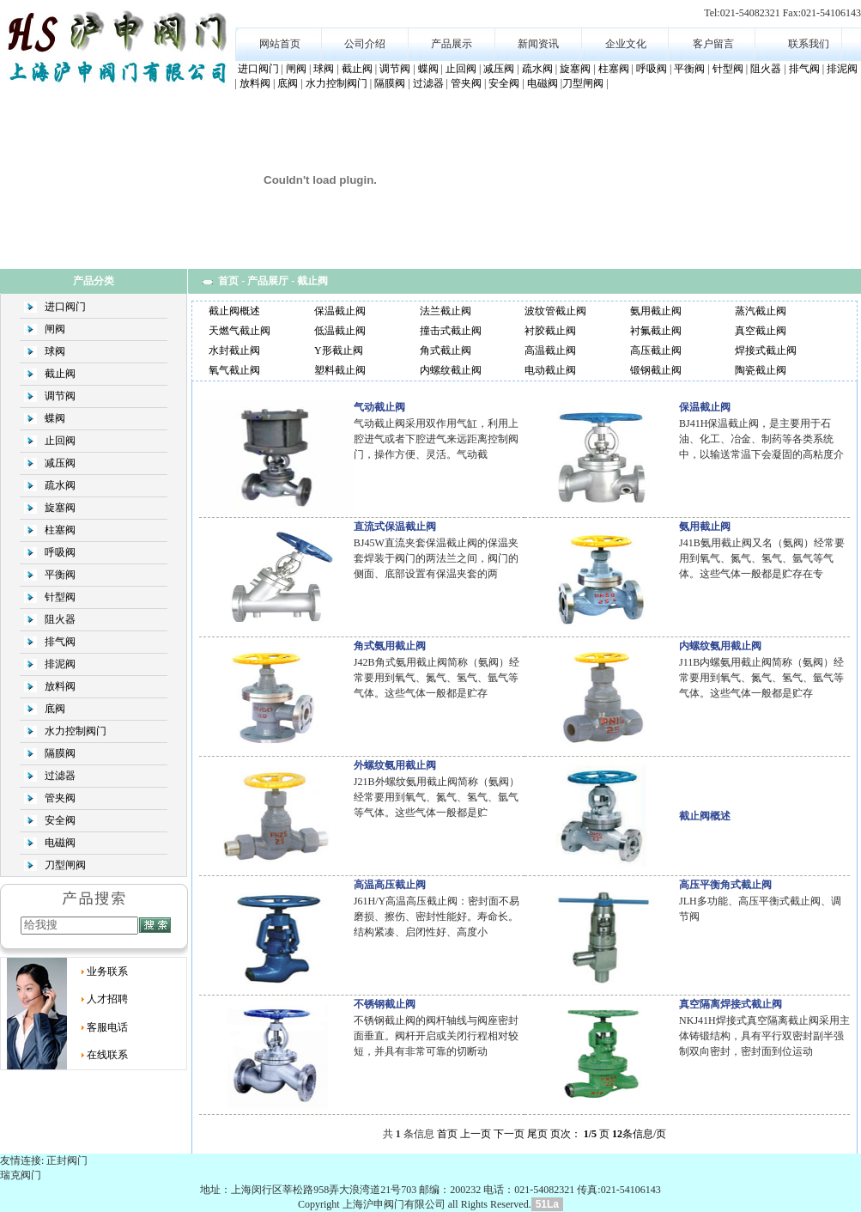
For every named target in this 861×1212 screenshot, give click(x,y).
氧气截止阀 (234, 370)
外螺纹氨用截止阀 (395, 765)
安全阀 (503, 83)
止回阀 (461, 69)
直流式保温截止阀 (395, 527)
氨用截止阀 (656, 311)
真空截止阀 (760, 331)
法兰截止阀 (445, 311)
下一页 (509, 1134)
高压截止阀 (656, 350)
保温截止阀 (340, 311)
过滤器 (428, 83)
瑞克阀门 (20, 1175)
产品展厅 (267, 281)
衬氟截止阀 (656, 331)
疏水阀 (537, 69)
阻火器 (765, 69)
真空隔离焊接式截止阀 (730, 1004)
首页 (228, 281)
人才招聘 (107, 999)
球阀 (323, 69)
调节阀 (394, 69)
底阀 (287, 83)
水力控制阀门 (336, 83)
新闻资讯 (538, 44)
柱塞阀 (613, 69)
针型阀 (727, 69)
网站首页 (279, 44)
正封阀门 (67, 1160)
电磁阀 (542, 83)
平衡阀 (689, 69)
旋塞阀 (575, 69)
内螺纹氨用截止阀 (720, 646)
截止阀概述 (234, 311)
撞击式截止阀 (451, 331)
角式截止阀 (445, 350)
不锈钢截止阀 (384, 1004)
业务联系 (107, 971)
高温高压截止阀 (390, 885)
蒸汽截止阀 (760, 311)
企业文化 (625, 44)
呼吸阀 (651, 69)
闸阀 (296, 69)
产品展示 (451, 44)
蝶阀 (428, 69)
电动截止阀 (550, 370)
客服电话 (107, 1027)
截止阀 (357, 69)
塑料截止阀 (340, 370)
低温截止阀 (340, 331)
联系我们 (808, 44)
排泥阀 (842, 69)
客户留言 (713, 44)
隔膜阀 (389, 83)
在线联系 (107, 1055)
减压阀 (498, 69)
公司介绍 (364, 44)
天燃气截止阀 (239, 331)
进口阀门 (258, 69)
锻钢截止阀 (656, 370)
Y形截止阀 (338, 350)
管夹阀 (466, 83)
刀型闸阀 (582, 83)
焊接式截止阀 (766, 350)
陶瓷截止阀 (760, 370)
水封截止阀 (234, 350)
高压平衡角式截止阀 (725, 885)
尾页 (537, 1134)
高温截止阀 (550, 350)
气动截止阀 (379, 407)
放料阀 (255, 83)
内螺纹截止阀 (451, 370)
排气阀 (804, 69)
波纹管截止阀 (555, 311)
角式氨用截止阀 (390, 646)
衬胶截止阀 (550, 331)
